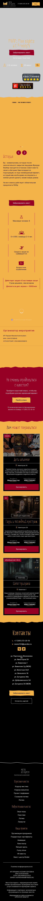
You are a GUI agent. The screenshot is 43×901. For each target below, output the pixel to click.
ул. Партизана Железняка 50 (21, 657)
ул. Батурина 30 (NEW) (21, 684)
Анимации (21, 840)
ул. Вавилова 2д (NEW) (21, 666)
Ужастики (21, 815)
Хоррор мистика (21, 786)
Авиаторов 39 (22, 465)
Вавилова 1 (22, 589)
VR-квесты (21, 854)
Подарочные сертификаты (21, 837)
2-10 (36, 562)
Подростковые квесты (21, 806)
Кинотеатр (21, 843)
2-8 (37, 438)
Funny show (21, 850)
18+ (37, 436)
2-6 (37, 500)
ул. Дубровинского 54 (21, 680)
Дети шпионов (21, 460)
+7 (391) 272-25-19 (23, 4)
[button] (21, 400)
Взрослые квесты (21, 781)
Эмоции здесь (21, 847)
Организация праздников (21, 833)
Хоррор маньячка (21, 790)
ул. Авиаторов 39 (21, 659)
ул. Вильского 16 (21, 673)
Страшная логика (21, 797)
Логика (21, 800)
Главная (14, 102)
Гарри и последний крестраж (21, 522)
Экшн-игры (21, 812)
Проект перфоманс (21, 793)
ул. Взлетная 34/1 (21, 670)
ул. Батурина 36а (21, 677)
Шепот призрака (21, 584)
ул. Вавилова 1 (21, 663)
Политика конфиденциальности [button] (21, 866)
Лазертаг (21, 822)
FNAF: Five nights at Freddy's (24, 102)
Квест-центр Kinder (21, 857)
